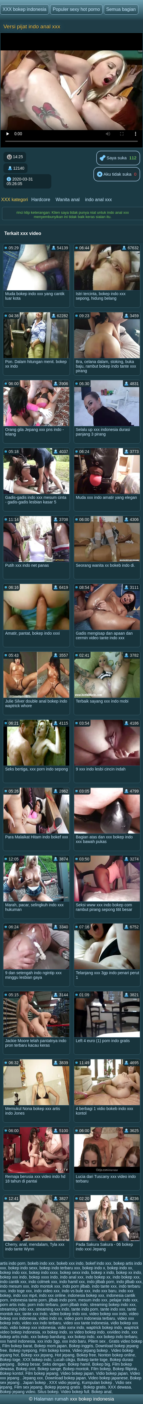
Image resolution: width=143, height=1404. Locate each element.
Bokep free (86, 1355)
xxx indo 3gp (48, 1341)
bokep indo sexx (22, 1268)
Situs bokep (48, 1391)
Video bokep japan (77, 1373)
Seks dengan (54, 1364)
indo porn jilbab (76, 1286)
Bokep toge (10, 1359)
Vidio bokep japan (112, 1373)
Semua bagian (121, 9)
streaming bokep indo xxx (113, 1304)
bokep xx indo (128, 1272)
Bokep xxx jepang (37, 1355)
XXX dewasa (119, 1387)
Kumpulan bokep (97, 1382)
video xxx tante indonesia (85, 1323)
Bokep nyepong (23, 1350)
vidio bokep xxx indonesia (33, 1327)
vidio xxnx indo (71, 1327)
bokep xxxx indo (43, 1277)
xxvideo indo (118, 1332)
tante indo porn (84, 1309)
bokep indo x (93, 1268)
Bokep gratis (94, 1387)
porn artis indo (13, 1304)
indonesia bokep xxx (86, 1295)
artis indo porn (13, 1263)
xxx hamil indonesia (17, 1341)
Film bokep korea (54, 1350)
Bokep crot (25, 1368)
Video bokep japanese (108, 1378)
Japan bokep (35, 1382)
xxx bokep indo (81, 1336)
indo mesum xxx (14, 1286)
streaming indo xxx (17, 1309)
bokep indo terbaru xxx (60, 1268)
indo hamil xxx (72, 1281)
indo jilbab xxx (129, 1281)
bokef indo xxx (98, 1263)
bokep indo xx (119, 1268)
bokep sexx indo (74, 1272)
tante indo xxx (112, 1309)
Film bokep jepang (42, 1373)
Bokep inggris (81, 1346)
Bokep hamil (79, 1364)
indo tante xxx (104, 1286)
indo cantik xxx (13, 1281)
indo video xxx (47, 1291)
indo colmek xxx (43, 1281)
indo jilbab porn (100, 1281)
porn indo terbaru (43, 1304)
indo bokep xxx (126, 1277)
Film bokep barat (17, 1346)
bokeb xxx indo (70, 1263)
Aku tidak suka (114, 174)
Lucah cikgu (64, 1359)
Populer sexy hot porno (76, 9)
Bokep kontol (11, 1373)
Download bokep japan (65, 1378)
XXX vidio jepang (64, 1382)
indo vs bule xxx (76, 1291)
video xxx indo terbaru (41, 1323)
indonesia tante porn (28, 1300)
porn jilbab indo (74, 1304)
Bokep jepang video (17, 1391)
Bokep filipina (125, 1368)
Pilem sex (97, 1341)
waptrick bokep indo (104, 1327)
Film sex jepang (28, 1387)
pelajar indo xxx (123, 1300)
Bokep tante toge (92, 1359)
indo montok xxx (45, 1286)
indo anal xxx (98, 199)
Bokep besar (29, 1364)
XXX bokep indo (37, 1359)
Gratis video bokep (125, 1341)
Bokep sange (49, 1368)
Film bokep (101, 1368)
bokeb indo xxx (41, 1263)
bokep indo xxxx (43, 1272)
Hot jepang (65, 1355)
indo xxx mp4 (25, 1295)
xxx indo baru (74, 1341)
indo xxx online (52, 1295)
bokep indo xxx (13, 1272)
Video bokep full (75, 1391)
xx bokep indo (54, 1332)
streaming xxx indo (52, 1309)
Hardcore (40, 199)
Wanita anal (68, 199)
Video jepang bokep (90, 1350)
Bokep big (101, 1364)
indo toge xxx (20, 1291)
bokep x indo (102, 1272)
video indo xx (50, 1318)
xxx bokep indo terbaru (117, 1336)
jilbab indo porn (62, 1300)
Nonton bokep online (116, 1355)
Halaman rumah (51, 1399)
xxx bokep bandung (48, 1336)
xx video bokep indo (87, 1332)
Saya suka (113, 158)
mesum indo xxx (92, 1300)
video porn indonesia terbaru (89, 1318)
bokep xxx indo (13, 1277)
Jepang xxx (33, 1378)
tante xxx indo (35, 1313)
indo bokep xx (98, 1277)
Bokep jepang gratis (63, 1387)
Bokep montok (76, 1368)
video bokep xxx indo (108, 1313)
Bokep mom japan (50, 1346)
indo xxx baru (104, 1291)
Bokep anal (101, 1391)
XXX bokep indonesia (24, 9)
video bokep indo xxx (68, 1313)
